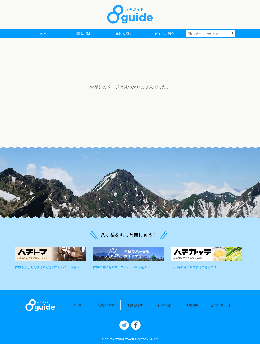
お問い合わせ (220, 305)
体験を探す (124, 34)
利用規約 (192, 305)
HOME (44, 34)
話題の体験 (84, 34)
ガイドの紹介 (164, 34)
